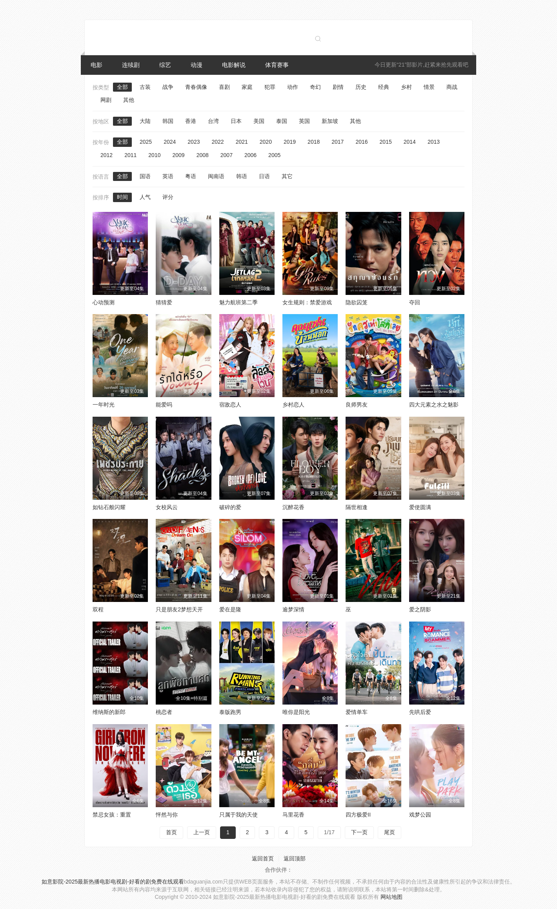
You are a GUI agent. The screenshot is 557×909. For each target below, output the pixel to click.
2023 (193, 142)
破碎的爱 (230, 507)
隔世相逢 (357, 507)
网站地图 (391, 897)
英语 (167, 176)
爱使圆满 (420, 507)
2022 (217, 142)
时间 (122, 197)
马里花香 (293, 814)
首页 (171, 832)
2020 (266, 142)
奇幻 (315, 87)
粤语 (190, 176)
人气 (145, 197)
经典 (383, 87)
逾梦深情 (293, 609)
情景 (429, 87)
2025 (146, 142)
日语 (264, 176)
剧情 (338, 87)
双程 (98, 609)
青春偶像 (196, 87)
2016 (361, 142)
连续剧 (131, 64)
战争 (167, 87)
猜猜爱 (164, 302)
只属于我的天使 (238, 814)
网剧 (105, 100)
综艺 (165, 64)
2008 (203, 155)
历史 (360, 87)
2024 (170, 142)
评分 (167, 197)
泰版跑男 (230, 712)
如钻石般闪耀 (109, 507)
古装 (145, 87)
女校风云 (167, 507)
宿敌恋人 (230, 404)
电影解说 (234, 64)
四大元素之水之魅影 (434, 404)
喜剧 (224, 87)
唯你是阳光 (296, 712)
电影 (96, 64)
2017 (337, 142)
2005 (274, 155)
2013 (434, 142)
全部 (122, 87)
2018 (314, 142)
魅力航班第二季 (238, 302)
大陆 (145, 121)
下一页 (359, 832)
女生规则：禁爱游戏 (307, 302)
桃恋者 (164, 712)
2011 (130, 155)
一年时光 (104, 404)
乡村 (406, 87)
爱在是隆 (230, 609)
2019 (290, 142)
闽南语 (216, 176)
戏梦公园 (420, 814)
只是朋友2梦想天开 (179, 609)
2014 (410, 142)
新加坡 (330, 121)
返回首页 (263, 858)
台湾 (213, 121)
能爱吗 (164, 404)
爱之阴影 (420, 609)
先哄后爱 (420, 712)
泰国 (281, 121)
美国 (258, 121)
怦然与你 (167, 814)
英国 (304, 121)
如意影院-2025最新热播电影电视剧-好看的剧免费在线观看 (113, 881)
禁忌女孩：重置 (112, 814)
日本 (236, 121)
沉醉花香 (293, 507)
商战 (451, 87)
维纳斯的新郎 (109, 712)
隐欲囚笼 (357, 302)
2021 (242, 142)
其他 (128, 100)
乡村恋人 (293, 404)
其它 (287, 176)
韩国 (167, 121)
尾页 (389, 832)
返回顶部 (295, 858)
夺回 (414, 302)
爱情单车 (357, 712)
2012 (106, 155)
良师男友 (357, 404)
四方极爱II (358, 814)
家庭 (247, 87)
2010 (154, 155)
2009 (178, 155)
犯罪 (269, 87)
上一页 (201, 832)
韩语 (241, 176)
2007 (226, 155)
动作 (292, 87)
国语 (145, 176)
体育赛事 (277, 64)
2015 (386, 142)
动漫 (196, 64)
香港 (190, 121)
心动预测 (104, 302)
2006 (250, 155)
